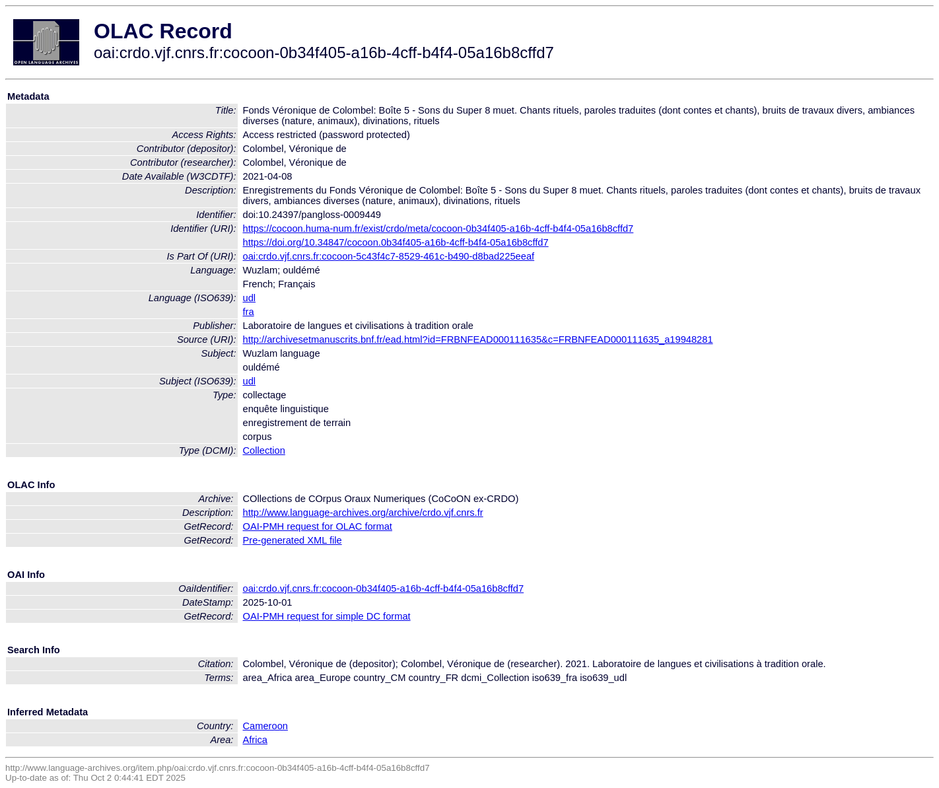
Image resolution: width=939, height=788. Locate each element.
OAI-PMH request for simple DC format (327, 616)
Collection (264, 450)
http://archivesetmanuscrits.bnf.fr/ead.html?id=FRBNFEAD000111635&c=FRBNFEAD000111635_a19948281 (478, 339)
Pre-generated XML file (292, 540)
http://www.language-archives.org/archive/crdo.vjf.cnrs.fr (363, 512)
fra (248, 311)
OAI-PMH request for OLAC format (317, 526)
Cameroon (265, 726)
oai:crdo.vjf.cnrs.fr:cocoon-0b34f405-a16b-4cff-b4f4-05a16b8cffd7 (383, 588)
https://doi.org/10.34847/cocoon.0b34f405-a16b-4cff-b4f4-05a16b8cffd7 (396, 242)
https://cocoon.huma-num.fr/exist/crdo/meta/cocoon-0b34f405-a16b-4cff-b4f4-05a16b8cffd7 (438, 228)
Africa (255, 739)
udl (249, 298)
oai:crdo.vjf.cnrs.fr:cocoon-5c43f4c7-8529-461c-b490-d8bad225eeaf (389, 256)
